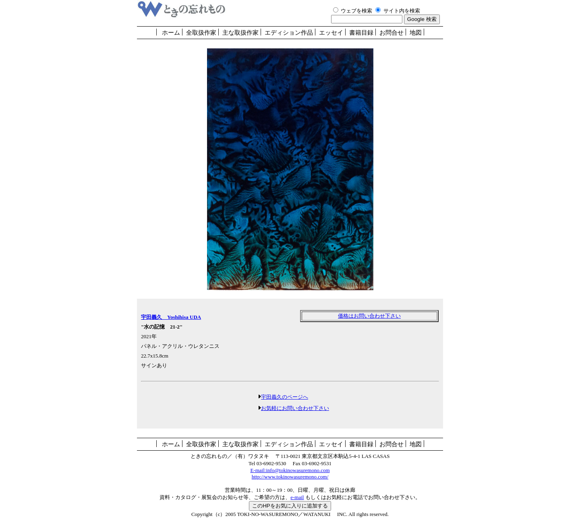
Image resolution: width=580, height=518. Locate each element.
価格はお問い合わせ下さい (369, 316)
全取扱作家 (201, 32)
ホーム (171, 32)
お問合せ (391, 32)
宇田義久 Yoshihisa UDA (171, 317)
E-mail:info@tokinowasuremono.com (289, 470)
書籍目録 (361, 32)
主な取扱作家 (240, 32)
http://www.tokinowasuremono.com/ (290, 477)
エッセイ (331, 32)
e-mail (297, 497)
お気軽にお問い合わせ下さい (295, 408)
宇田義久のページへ (284, 397)
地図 (416, 32)
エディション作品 (289, 32)
